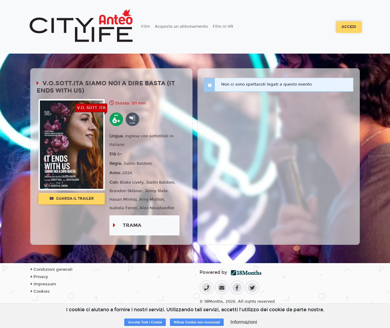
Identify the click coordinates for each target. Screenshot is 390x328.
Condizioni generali (52, 269)
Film (145, 26)
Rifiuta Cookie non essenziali (197, 322)
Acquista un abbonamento (181, 26)
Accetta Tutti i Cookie (145, 322)
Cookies (40, 291)
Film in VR (223, 26)
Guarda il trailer (72, 198)
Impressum (43, 284)
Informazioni (243, 322)
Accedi (349, 27)
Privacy (39, 276)
